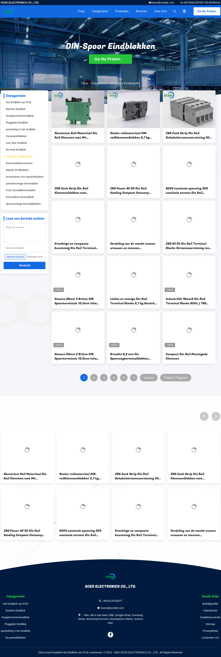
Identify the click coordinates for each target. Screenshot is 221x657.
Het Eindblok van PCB (18, 102)
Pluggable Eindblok (17, 122)
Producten (122, 11)
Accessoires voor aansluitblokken (25, 176)
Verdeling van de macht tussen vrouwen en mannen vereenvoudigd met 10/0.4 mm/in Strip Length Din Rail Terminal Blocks (133, 246)
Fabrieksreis (210, 610)
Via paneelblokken (16, 136)
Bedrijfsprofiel (210, 603)
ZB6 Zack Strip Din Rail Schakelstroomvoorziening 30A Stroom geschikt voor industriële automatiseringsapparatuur (188, 135)
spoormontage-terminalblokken (23, 203)
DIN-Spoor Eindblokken (19, 156)
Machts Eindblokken (17, 170)
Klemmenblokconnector (19, 163)
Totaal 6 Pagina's (176, 377)
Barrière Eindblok (15, 109)
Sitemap (210, 624)
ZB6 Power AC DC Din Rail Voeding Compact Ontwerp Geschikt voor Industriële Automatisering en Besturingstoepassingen (129, 190)
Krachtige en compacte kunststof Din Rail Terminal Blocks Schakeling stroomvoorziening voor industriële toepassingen (75, 246)
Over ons (160, 11)
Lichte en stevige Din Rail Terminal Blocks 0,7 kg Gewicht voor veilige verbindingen (133, 301)
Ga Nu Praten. (207, 11)
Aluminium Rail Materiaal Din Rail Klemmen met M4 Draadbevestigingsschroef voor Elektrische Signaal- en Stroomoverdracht (77, 135)
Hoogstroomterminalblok (20, 115)
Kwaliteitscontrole (210, 617)
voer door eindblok (16, 142)
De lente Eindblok (16, 149)
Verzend (24, 265)
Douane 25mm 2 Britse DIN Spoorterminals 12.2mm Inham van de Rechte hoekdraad (77, 301)
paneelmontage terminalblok (22, 183)
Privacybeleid (210, 630)
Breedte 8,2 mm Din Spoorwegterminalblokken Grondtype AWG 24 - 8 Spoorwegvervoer (129, 356)
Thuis (81, 11)
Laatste (149, 377)
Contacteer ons (210, 637)
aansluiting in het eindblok (20, 129)
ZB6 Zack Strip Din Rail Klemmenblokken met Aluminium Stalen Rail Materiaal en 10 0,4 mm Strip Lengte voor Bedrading (76, 190)
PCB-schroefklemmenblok (20, 190)
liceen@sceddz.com (162, 2)
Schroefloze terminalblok (20, 197)
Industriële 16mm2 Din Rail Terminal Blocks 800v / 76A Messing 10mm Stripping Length (189, 301)
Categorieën (100, 11)
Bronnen (141, 11)
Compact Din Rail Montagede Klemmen (187, 356)
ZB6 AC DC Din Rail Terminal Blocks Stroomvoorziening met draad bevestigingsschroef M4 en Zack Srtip (188, 246)
